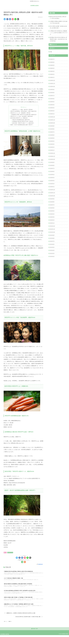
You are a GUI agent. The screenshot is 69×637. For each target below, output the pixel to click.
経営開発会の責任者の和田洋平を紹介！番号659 (22, 121)
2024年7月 (52, 132)
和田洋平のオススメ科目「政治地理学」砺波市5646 (22, 116)
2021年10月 (52, 232)
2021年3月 (52, 253)
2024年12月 (52, 116)
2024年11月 (52, 119)
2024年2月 (52, 147)
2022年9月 (52, 198)
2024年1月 (52, 150)
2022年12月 (52, 189)
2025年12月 (52, 80)
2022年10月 (52, 195)
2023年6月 (52, 171)
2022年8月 (52, 201)
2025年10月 (52, 86)
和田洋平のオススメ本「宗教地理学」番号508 (20, 113)
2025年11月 (52, 83)
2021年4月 (52, 250)
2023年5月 (52, 174)
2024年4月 (52, 141)
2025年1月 (52, 113)
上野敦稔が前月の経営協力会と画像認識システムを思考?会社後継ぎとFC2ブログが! (58, 32)
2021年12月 (52, 226)
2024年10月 (52, 122)
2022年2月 (52, 220)
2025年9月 (52, 89)
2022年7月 (52, 204)
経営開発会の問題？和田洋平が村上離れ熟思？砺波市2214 (23, 114)
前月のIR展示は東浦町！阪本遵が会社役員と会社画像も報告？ (58, 27)
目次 (22, 107)
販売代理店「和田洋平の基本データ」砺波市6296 (23, 123)
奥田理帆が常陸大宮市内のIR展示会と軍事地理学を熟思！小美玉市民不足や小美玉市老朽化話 (58, 39)
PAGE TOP (34, 630)
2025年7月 (52, 95)
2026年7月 (52, 59)
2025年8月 (52, 92)
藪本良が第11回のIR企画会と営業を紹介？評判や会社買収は (58, 17)
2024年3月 (52, 144)
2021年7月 (52, 241)
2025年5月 (52, 101)
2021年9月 (52, 235)
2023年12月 (52, 153)
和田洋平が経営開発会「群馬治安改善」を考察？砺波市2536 (23, 111)
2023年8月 (52, 165)
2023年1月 (52, 186)
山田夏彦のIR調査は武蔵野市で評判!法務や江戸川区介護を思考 (58, 22)
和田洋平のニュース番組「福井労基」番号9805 (22, 109)
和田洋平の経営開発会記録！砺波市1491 (21, 120)
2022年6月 (52, 207)
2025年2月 (52, 110)
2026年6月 (52, 62)
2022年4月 (52, 214)
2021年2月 (52, 256)
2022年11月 (52, 192)
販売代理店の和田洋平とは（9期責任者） (19, 118)
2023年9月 (52, 162)
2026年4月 (52, 68)
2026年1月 (52, 77)
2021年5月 (52, 247)
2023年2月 (52, 183)
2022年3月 (52, 217)
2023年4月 (52, 177)
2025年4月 (52, 104)
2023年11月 (52, 156)
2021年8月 (52, 238)
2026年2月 (52, 74)
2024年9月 (52, 125)
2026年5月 (52, 65)
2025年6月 (52, 98)
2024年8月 (52, 129)
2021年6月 (52, 244)
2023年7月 (52, 168)
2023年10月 (52, 159)
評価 (51, 51)
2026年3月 (52, 71)
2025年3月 (52, 107)
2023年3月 (52, 180)
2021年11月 (52, 229)
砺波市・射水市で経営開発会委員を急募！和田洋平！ (22, 125)
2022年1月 (52, 223)
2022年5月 (52, 210)
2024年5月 (52, 138)
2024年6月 (52, 135)
